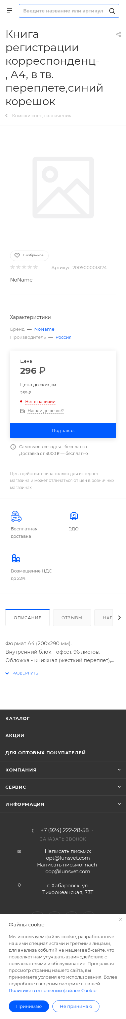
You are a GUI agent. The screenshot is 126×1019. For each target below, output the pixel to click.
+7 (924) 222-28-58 (65, 830)
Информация (25, 804)
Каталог (17, 718)
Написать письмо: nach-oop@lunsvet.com (68, 868)
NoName (21, 279)
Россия (63, 337)
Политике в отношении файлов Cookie (52, 990)
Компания (21, 770)
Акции (15, 735)
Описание (27, 617)
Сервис (15, 787)
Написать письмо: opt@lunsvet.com (68, 854)
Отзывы (72, 617)
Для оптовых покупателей (45, 752)
